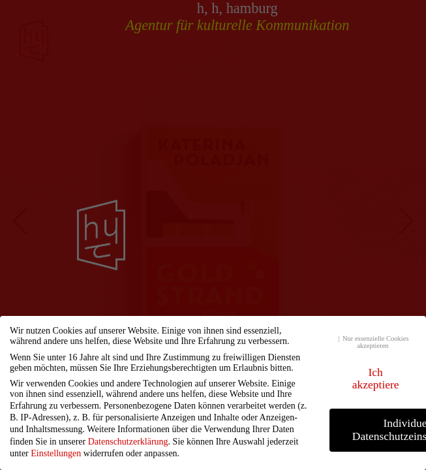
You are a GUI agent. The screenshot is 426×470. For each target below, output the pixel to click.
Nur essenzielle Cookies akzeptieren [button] (375, 342)
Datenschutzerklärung (128, 441)
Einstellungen (56, 453)
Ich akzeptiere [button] (375, 379)
